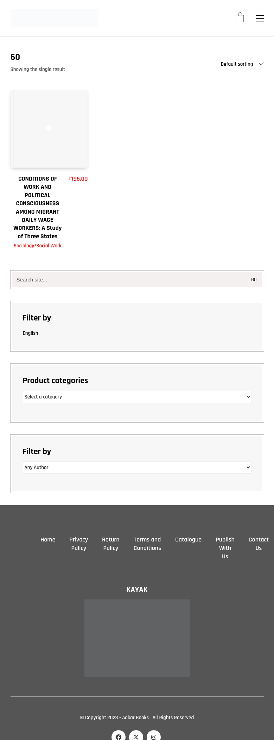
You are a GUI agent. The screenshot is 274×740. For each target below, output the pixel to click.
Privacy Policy (78, 543)
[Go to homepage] (54, 18)
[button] (260, 18)
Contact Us (259, 543)
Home (47, 539)
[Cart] (240, 18)
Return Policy (111, 543)
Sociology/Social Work (38, 245)
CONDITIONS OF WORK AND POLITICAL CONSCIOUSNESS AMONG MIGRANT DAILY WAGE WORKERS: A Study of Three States (37, 207)
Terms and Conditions (147, 543)
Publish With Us (225, 547)
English (30, 333)
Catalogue (188, 539)
